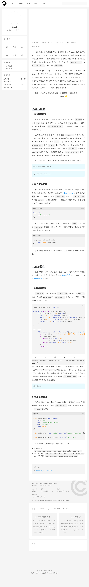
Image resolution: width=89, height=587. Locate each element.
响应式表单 (66, 275)
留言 (7, 53)
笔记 (14, 45)
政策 (32, 573)
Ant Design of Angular (44, 471)
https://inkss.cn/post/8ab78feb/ (42, 485)
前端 (33, 509)
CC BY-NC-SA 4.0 (38, 497)
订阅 (21, 53)
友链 (14, 53)
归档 (21, 45)
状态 (37, 573)
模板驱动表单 (37, 279)
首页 (7, 45)
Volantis (49, 573)
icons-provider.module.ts (42, 167)
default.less (68, 193)
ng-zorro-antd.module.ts (42, 174)
